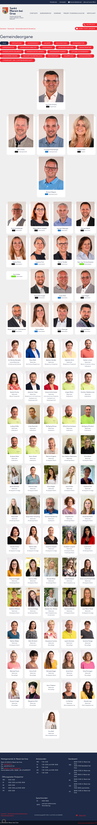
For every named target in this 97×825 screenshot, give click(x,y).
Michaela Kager (51, 661)
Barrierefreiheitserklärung (7, 815)
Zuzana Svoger (14, 691)
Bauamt (47, 43)
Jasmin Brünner (14, 476)
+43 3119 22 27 (90, 24)
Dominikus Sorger (40, 283)
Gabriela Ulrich (69, 350)
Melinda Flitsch (14, 661)
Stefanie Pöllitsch (14, 599)
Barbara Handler (51, 350)
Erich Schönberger (17, 215)
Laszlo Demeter (69, 631)
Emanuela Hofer (88, 506)
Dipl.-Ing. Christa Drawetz (85, 249)
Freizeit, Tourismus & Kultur (73, 13)
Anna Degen (51, 476)
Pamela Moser (51, 569)
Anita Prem (69, 661)
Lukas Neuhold (33, 416)
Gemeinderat (47, 47)
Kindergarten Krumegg (12, 51)
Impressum (3, 813)
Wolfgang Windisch (88, 416)
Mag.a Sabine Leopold (40, 215)
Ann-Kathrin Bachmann (69, 446)
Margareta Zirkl (33, 691)
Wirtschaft (91, 13)
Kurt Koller (16, 274)
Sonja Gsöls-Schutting (33, 506)
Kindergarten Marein (35, 51)
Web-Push (81, 815)
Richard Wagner (51, 175)
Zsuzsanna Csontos (51, 631)
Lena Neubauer (69, 569)
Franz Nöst (62, 283)
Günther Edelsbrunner (88, 382)
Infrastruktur (85, 47)
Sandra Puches (14, 382)
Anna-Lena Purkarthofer (87, 569)
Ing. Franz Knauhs (51, 87)
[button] (4, 821)
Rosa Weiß (33, 350)
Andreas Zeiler (14, 446)
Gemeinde (57, 13)
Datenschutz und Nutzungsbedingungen (17, 813)
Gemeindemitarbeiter (28, 47)
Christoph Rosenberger (51, 132)
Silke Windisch (33, 631)
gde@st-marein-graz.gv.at (86, 28)
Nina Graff (14, 506)
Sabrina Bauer (40, 316)
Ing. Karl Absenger (62, 215)
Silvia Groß (33, 661)
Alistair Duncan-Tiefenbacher (17, 316)
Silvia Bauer (88, 446)
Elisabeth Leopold (69, 537)
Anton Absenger (62, 316)
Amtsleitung (17, 43)
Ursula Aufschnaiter (51, 382)
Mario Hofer (21, 132)
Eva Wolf (51, 721)
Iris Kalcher (69, 691)
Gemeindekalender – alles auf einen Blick (82, 2)
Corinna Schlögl (33, 599)
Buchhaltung (61, 43)
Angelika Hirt (69, 506)
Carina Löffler (33, 569)
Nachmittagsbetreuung (32, 56)
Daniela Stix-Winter (51, 599)
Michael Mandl (85, 215)
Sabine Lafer (33, 537)
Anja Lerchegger (14, 569)
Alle (4, 43)
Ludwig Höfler (14, 416)
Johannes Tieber (33, 382)
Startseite (34, 13)
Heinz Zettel (33, 446)
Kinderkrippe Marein (58, 51)
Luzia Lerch (88, 537)
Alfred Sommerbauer (69, 416)
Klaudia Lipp (88, 691)
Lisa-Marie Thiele (88, 599)
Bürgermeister (78, 43)
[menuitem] (34, 13)
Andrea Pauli (81, 132)
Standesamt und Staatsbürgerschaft (17, 60)
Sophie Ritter (17, 249)
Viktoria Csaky (33, 476)
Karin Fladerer (51, 685)
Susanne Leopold (51, 537)
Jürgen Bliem (69, 382)
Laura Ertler (69, 476)
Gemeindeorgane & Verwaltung (25, 28)
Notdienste (53, 2)
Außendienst (33, 43)
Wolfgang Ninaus (51, 416)
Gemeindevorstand (65, 47)
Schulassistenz (85, 56)
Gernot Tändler (62, 249)
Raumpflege (68, 56)
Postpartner (53, 56)
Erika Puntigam (88, 661)
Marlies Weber (14, 631)
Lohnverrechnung (10, 56)
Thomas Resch (85, 316)
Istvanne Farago (88, 631)
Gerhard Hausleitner (51, 506)
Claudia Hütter (14, 537)
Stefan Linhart (88, 350)
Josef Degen (85, 283)
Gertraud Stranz (69, 599)
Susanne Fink (40, 249)
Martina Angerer (51, 446)
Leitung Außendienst (79, 51)
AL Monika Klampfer (14, 350)
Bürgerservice (45, 13)
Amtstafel (63, 2)
